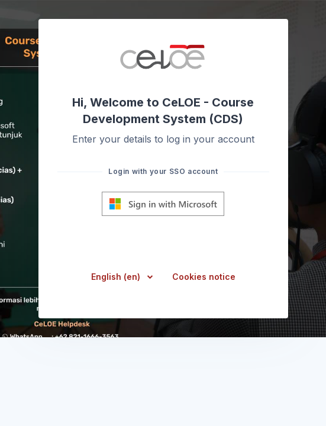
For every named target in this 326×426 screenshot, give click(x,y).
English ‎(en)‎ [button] (117, 277)
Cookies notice (203, 277)
